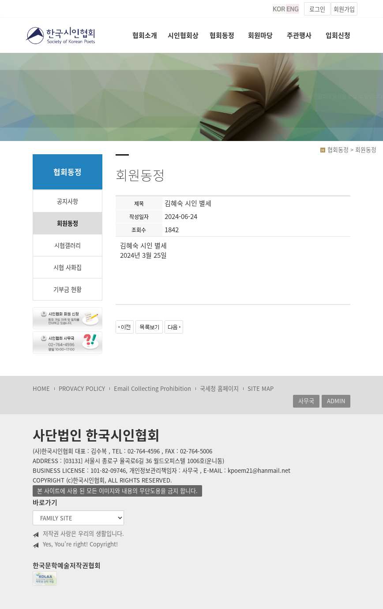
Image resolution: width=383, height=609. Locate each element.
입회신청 (338, 35)
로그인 (317, 9)
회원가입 (344, 9)
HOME (41, 388)
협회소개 (144, 35)
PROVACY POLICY (82, 388)
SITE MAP (261, 388)
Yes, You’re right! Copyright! (75, 544)
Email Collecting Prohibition (152, 388)
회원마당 (260, 35)
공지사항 (67, 201)
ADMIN (336, 401)
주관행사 (299, 35)
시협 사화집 (67, 267)
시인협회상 (183, 35)
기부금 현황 (67, 289)
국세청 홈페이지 (219, 388)
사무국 (306, 401)
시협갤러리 (67, 245)
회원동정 (67, 223)
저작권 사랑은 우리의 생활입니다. (78, 534)
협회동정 (222, 35)
